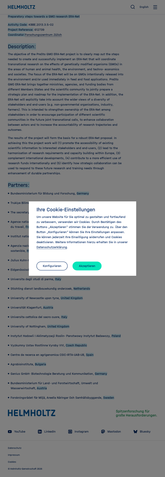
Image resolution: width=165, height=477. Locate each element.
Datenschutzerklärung (52, 247)
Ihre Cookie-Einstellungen (66, 209)
